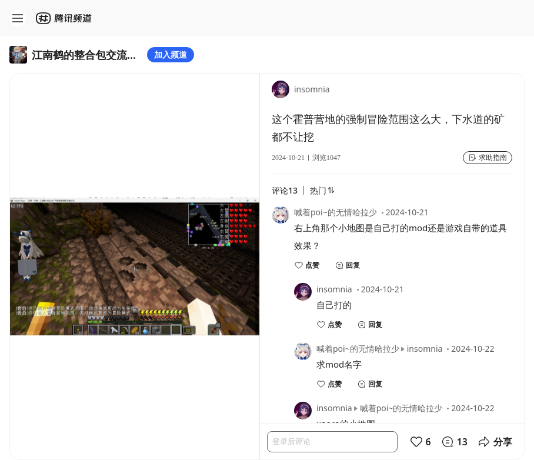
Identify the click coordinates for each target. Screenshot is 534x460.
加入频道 (170, 54)
